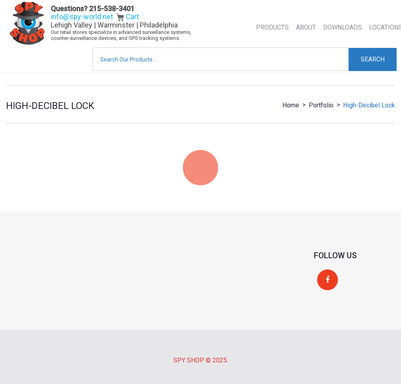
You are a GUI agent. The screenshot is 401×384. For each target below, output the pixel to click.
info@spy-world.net (82, 16)
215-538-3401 (112, 8)
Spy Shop (188, 360)
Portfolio (321, 105)
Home (290, 105)
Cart (127, 16)
